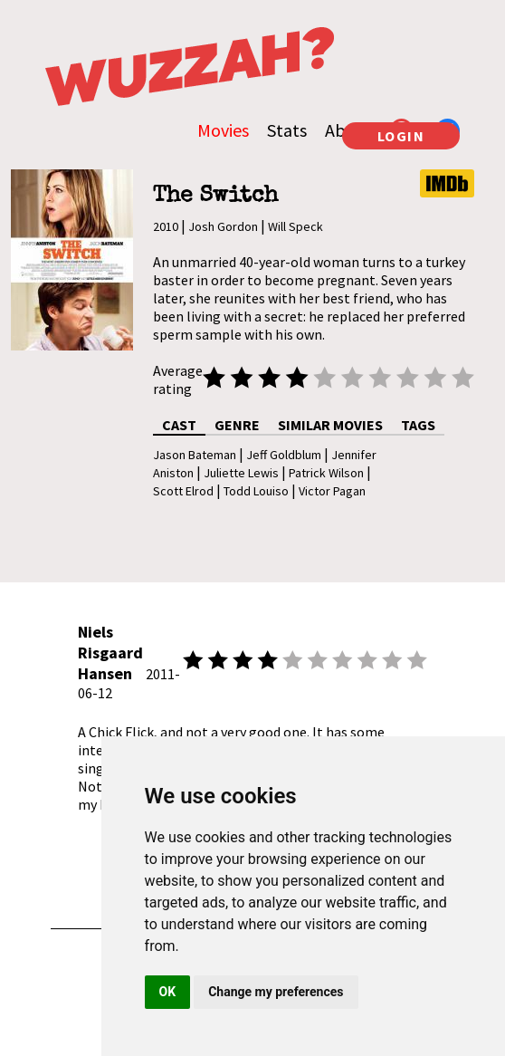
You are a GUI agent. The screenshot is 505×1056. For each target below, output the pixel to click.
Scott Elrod (183, 491)
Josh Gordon (223, 226)
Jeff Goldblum (283, 454)
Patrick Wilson (326, 473)
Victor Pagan (332, 491)
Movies (223, 130)
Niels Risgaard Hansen (110, 652)
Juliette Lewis (241, 473)
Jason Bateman (194, 454)
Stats (287, 130)
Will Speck (295, 226)
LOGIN (401, 136)
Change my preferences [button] (275, 991)
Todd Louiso (256, 491)
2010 (165, 226)
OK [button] (167, 991)
